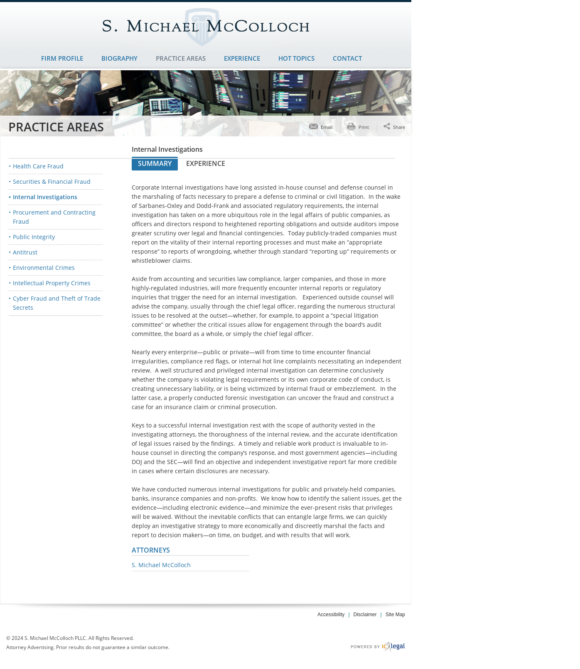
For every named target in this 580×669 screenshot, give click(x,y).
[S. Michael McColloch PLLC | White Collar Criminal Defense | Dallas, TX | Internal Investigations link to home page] (205, 27)
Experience (242, 58)
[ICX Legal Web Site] (378, 647)
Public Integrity (34, 237)
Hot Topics (296, 58)
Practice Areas (181, 58)
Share (399, 126)
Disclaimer (365, 614)
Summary (155, 163)
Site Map (395, 614)
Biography (119, 58)
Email (326, 127)
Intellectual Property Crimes (52, 283)
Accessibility (330, 614)
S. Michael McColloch (161, 565)
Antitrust (25, 252)
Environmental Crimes (44, 268)
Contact (347, 58)
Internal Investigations (45, 197)
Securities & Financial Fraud (52, 181)
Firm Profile (62, 58)
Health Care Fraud (38, 166)
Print (364, 127)
